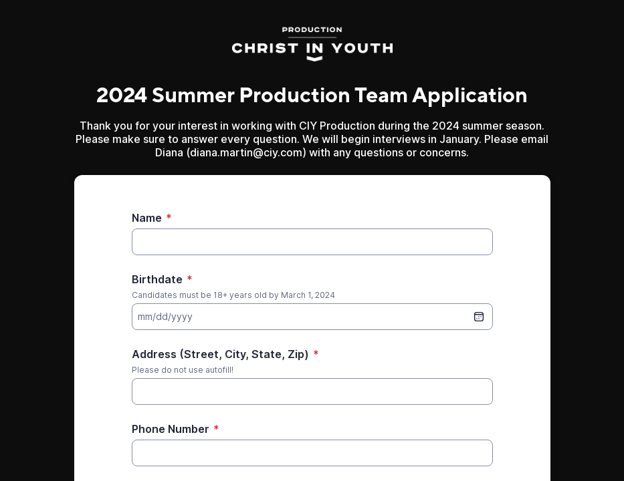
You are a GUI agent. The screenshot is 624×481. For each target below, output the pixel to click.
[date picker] (479, 316)
